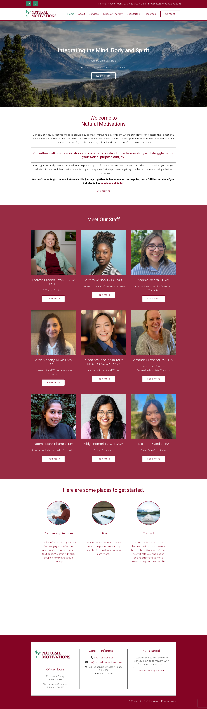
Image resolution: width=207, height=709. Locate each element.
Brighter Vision (151, 701)
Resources (150, 14)
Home (70, 14)
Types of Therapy (113, 14)
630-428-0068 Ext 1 (135, 3)
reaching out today (112, 183)
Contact (170, 14)
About (81, 14)
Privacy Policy (168, 701)
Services (94, 14)
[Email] (28, 3)
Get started (103, 191)
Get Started (133, 14)
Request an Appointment (152, 670)
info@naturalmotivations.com (164, 3)
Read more (53, 298)
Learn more (103, 75)
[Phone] (35, 3)
